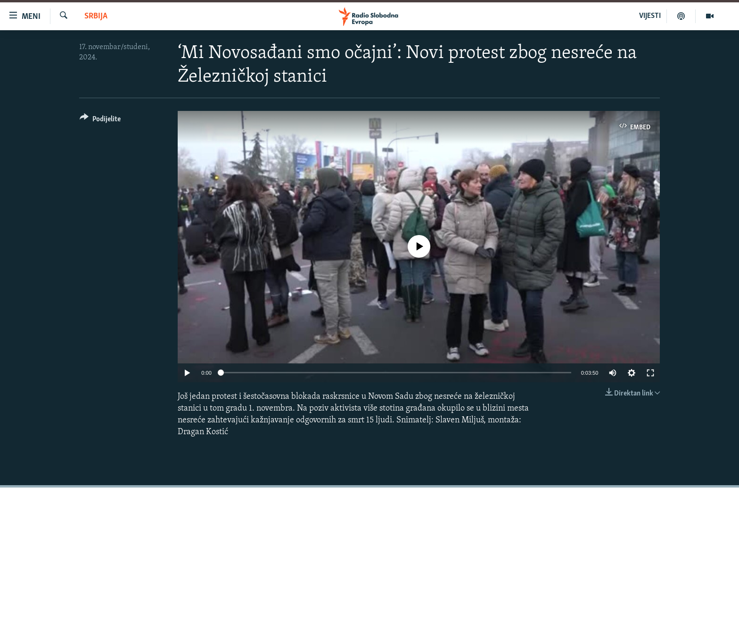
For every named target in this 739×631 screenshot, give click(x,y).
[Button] (100, 120)
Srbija (95, 16)
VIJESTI (650, 16)
